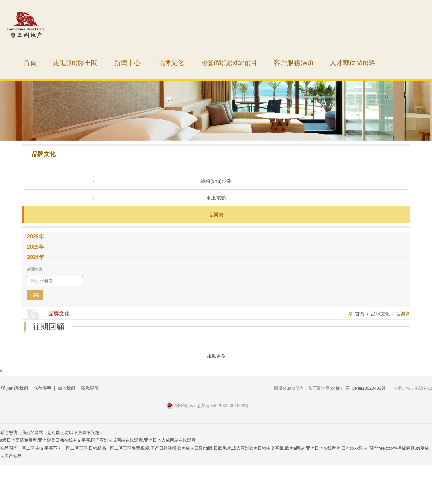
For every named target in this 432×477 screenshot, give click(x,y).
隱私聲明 (90, 388)
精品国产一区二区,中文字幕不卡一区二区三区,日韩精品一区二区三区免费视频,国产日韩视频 (88, 448)
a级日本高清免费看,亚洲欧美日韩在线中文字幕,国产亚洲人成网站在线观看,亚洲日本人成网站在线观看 (98, 440)
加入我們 (66, 388)
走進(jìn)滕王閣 (75, 62)
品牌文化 (170, 62)
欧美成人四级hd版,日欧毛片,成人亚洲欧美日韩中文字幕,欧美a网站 (241, 448)
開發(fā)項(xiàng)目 (228, 62)
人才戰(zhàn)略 (352, 62)
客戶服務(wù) (293, 62)
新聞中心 (127, 62)
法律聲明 (42, 388)
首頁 (29, 62)
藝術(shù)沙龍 (216, 181)
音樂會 (216, 214)
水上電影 (216, 197)
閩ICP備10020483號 (366, 388)
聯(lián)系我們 (14, 388)
